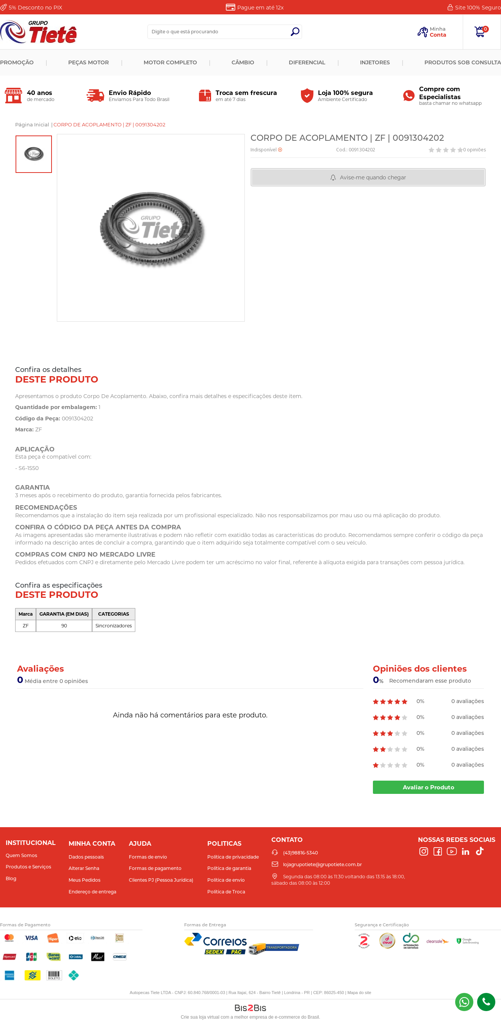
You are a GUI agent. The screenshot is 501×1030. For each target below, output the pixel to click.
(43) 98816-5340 (464, 1002)
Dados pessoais (86, 857)
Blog (11, 878)
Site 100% (478, 7)
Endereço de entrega (92, 892)
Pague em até (260, 7)
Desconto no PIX (35, 7)
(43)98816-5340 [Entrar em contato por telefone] (486, 1002)
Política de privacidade (233, 857)
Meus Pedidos (84, 880)
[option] (33, 154)
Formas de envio (148, 857)
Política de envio (226, 880)
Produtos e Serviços (28, 867)
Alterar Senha (84, 868)
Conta (438, 34)
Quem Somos (21, 855)
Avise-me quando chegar (373, 177)
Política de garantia (229, 868)
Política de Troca (226, 892)
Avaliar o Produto (428, 787)
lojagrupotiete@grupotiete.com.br (322, 864)
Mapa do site (359, 992)
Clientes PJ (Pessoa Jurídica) (161, 880)
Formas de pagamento (155, 868)
